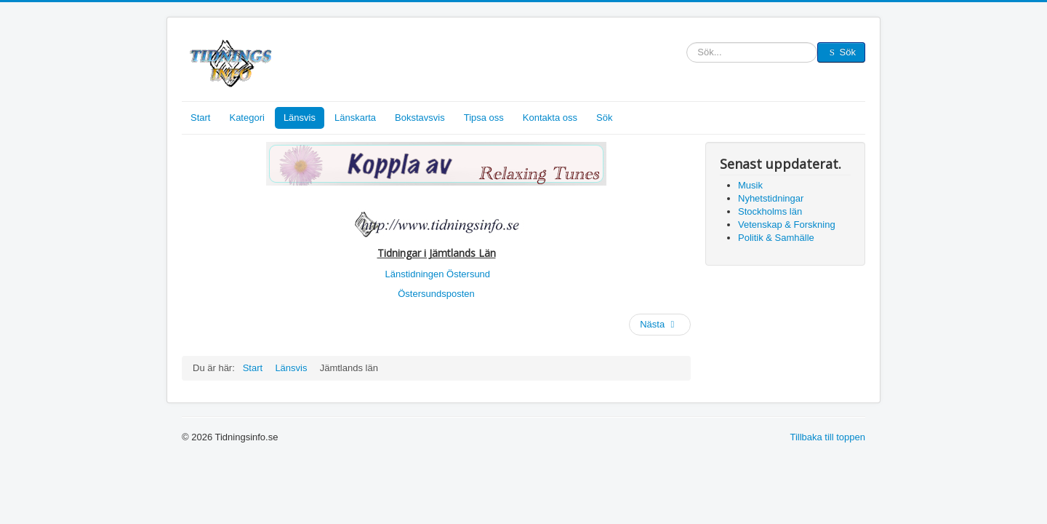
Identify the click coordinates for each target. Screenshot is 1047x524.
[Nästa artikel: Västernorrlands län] (660, 325)
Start (200, 117)
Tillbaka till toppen (827, 437)
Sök (686, 52)
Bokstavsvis (420, 117)
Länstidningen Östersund (438, 274)
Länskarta (355, 117)
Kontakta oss (550, 117)
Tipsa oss (484, 117)
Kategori (246, 117)
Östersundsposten (436, 293)
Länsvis (300, 117)
